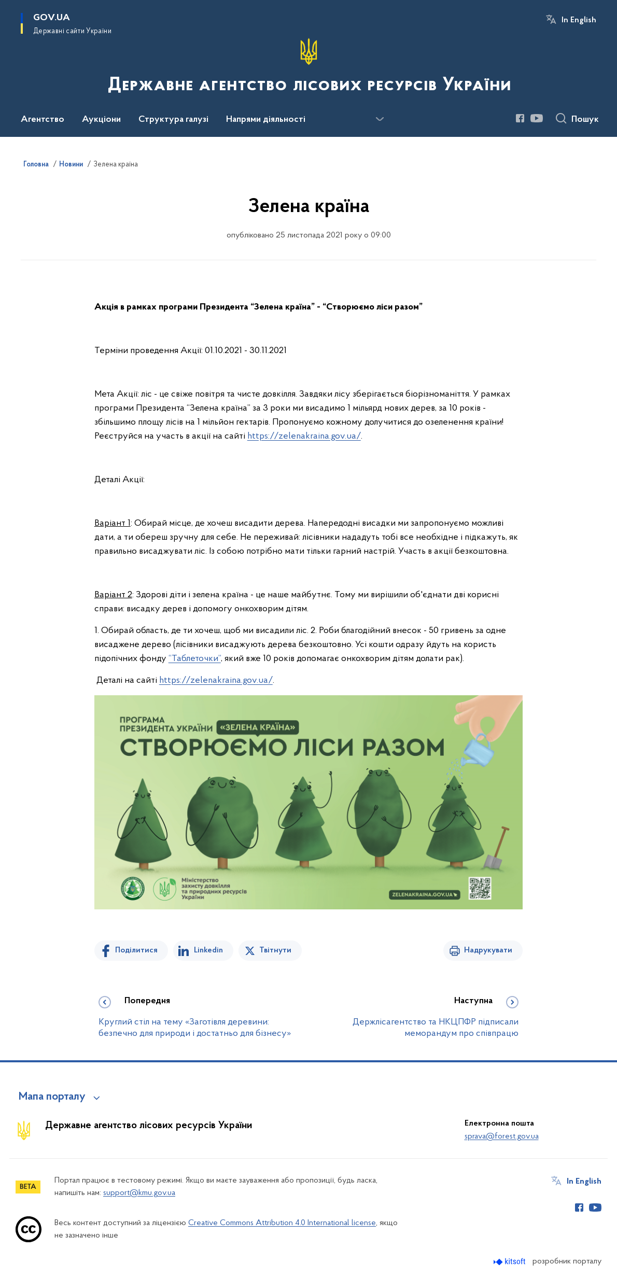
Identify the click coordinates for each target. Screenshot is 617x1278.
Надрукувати (488, 950)
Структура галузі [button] (173, 119)
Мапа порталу (52, 1097)
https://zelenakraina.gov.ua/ (304, 436)
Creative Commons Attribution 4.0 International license (282, 1223)
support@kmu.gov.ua (139, 1193)
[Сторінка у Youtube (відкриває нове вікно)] (536, 118)
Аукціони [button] (101, 119)
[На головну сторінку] (308, 67)
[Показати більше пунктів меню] (379, 119)
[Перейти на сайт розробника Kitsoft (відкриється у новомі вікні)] (510, 1262)
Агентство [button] (42, 119)
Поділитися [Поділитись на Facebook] (136, 950)
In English (579, 20)
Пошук (585, 119)
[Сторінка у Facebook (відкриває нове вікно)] (520, 118)
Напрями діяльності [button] (265, 119)
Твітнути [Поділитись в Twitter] (275, 950)
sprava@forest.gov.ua (502, 1136)
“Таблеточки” (195, 659)
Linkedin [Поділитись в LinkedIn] (208, 950)
